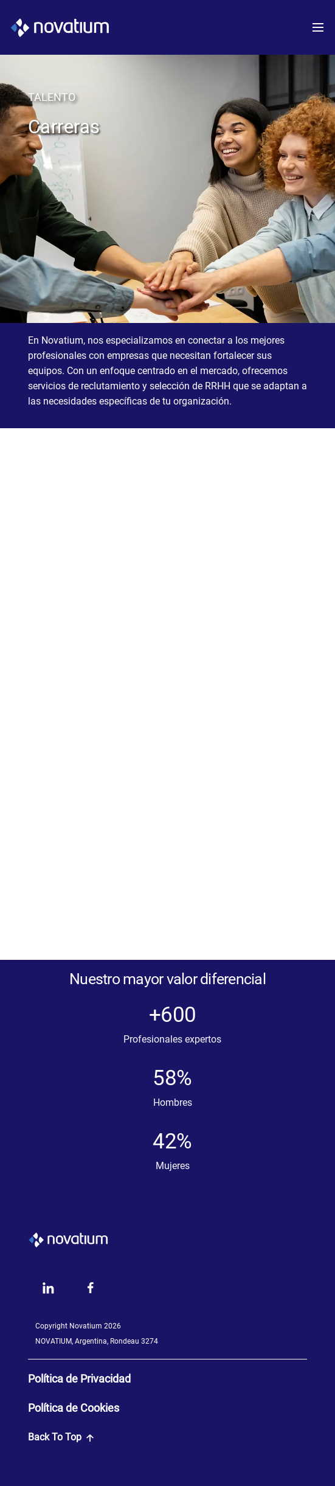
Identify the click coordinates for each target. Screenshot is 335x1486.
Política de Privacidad (79, 1378)
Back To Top (61, 1437)
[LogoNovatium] (59, 27)
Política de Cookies (73, 1407)
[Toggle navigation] (321, 27)
